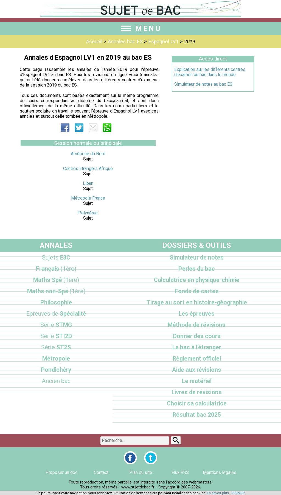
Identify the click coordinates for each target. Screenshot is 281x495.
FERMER (238, 493)
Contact (101, 472)
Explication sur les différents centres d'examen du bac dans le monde (209, 72)
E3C (56, 257)
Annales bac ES (125, 42)
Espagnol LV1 (163, 42)
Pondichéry (56, 369)
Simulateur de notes (197, 257)
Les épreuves (197, 313)
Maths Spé (56, 280)
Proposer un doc (61, 472)
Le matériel (197, 381)
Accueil (94, 42)
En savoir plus (218, 493)
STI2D (56, 336)
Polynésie (88, 212)
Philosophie (56, 302)
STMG (56, 324)
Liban (88, 183)
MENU (140, 28)
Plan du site (140, 472)
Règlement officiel (197, 358)
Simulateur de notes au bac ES (203, 84)
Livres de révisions (197, 392)
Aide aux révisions (196, 369)
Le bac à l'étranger (196, 347)
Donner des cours (197, 336)
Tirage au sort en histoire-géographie (197, 302)
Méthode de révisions (197, 324)
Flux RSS (180, 472)
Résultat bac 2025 (197, 414)
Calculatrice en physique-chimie (196, 280)
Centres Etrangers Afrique (88, 168)
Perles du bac (196, 268)
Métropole (56, 358)
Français (56, 268)
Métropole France (88, 198)
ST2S (56, 347)
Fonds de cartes (197, 291)
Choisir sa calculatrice (197, 403)
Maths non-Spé (56, 291)
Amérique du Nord (88, 153)
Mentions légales (219, 472)
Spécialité (56, 313)
